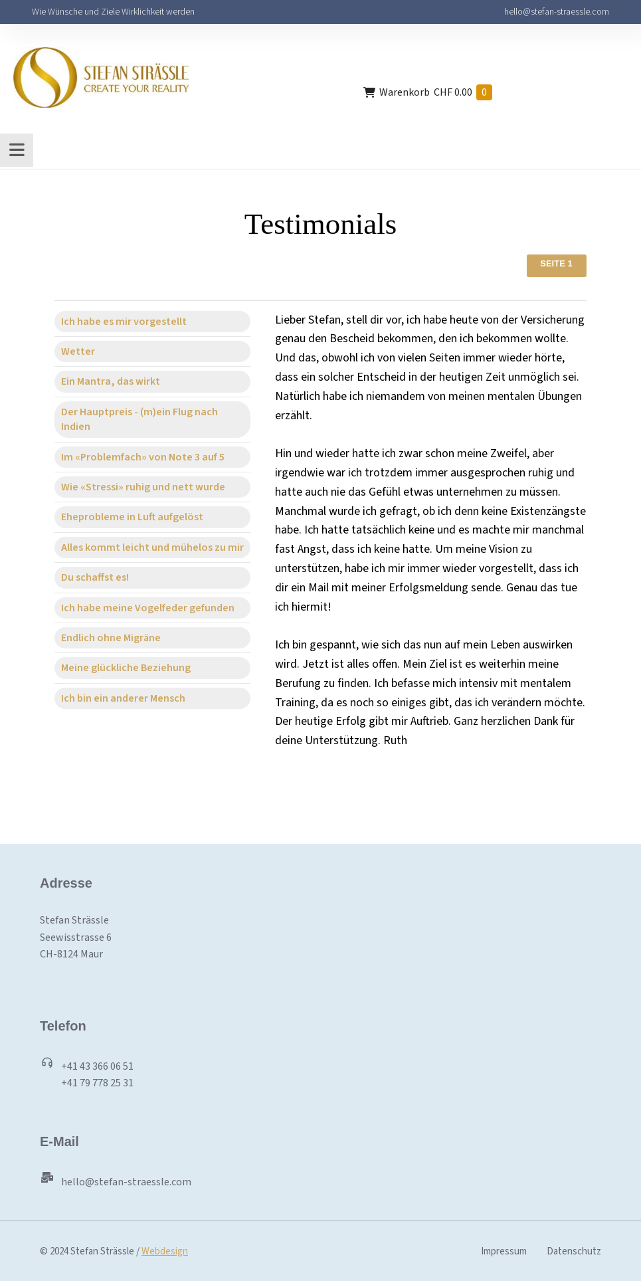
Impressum (504, 1251)
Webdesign (164, 1251)
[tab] (152, 321)
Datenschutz (574, 1251)
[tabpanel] (423, 531)
